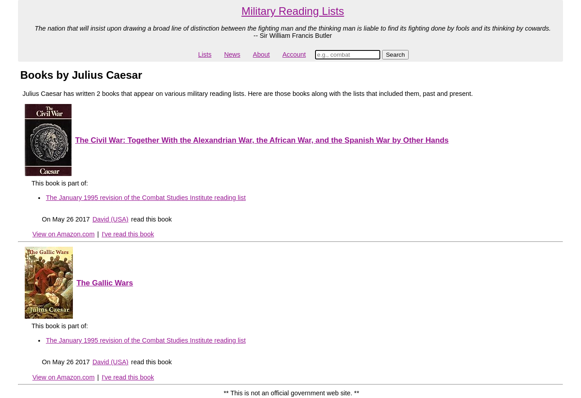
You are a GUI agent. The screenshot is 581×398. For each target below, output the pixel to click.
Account (294, 54)
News (232, 54)
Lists (205, 54)
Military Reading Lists (292, 11)
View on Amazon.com (63, 234)
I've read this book (128, 234)
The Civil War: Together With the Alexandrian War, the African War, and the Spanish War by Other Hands (262, 140)
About (261, 54)
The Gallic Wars (105, 283)
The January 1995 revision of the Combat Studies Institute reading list (146, 197)
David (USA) (110, 219)
